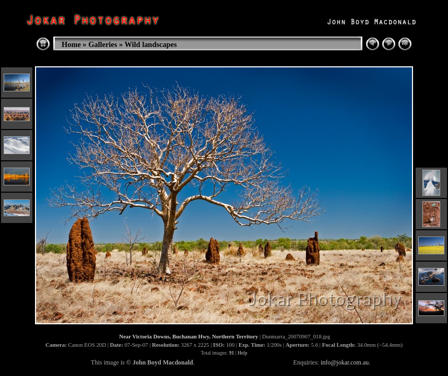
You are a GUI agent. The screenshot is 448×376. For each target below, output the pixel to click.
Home (71, 44)
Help (242, 353)
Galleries (102, 44)
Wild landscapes (150, 44)
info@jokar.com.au (345, 362)
